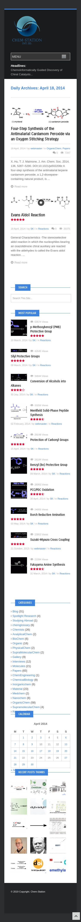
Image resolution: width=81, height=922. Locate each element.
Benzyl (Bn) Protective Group (48, 465)
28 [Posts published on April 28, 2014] (15, 764)
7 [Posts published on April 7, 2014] (15, 744)
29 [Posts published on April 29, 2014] (23, 764)
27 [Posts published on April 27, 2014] (66, 757)
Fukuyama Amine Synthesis (47, 565)
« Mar (14, 770)
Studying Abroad (23, 620)
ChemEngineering (24, 675)
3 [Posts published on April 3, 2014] (40, 737)
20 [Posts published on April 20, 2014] (66, 751)
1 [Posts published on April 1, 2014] (23, 737)
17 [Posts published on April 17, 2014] (41, 751)
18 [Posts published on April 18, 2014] (49, 751)
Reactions (43, 228)
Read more (19, 186)
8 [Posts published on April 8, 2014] (23, 744)
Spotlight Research (24, 616)
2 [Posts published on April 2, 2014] (32, 737)
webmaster (36, 148)
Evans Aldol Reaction (28, 215)
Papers (66, 148)
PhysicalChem (21, 647)
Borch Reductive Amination (47, 515)
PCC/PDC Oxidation (42, 490)
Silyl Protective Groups (25, 356)
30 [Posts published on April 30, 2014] (32, 764)
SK (32, 228)
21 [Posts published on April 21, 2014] (15, 757)
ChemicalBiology (23, 679)
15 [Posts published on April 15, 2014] (23, 751)
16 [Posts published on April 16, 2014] (32, 751)
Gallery (17, 657)
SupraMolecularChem (26, 652)
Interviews (19, 661)
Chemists (18, 629)
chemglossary (21, 625)
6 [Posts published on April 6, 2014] (66, 737)
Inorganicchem (22, 684)
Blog (15, 611)
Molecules (19, 666)
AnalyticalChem (22, 634)
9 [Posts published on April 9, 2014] (32, 744)
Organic (17, 643)
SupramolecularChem (26, 707)
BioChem (18, 638)
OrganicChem (54, 148)
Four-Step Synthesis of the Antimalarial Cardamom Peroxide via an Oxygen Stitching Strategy (40, 133)
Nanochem (19, 698)
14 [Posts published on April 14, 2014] (15, 751)
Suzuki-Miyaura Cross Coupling (49, 540)
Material (17, 688)
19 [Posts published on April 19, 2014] (57, 751)
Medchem (19, 693)
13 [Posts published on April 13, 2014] (66, 744)
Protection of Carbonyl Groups (49, 440)
